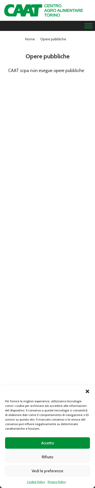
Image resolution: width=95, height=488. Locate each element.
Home (30, 39)
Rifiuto (47, 457)
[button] (87, 391)
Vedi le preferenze (47, 471)
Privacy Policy (57, 482)
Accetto (47, 443)
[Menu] (88, 26)
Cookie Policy (36, 482)
